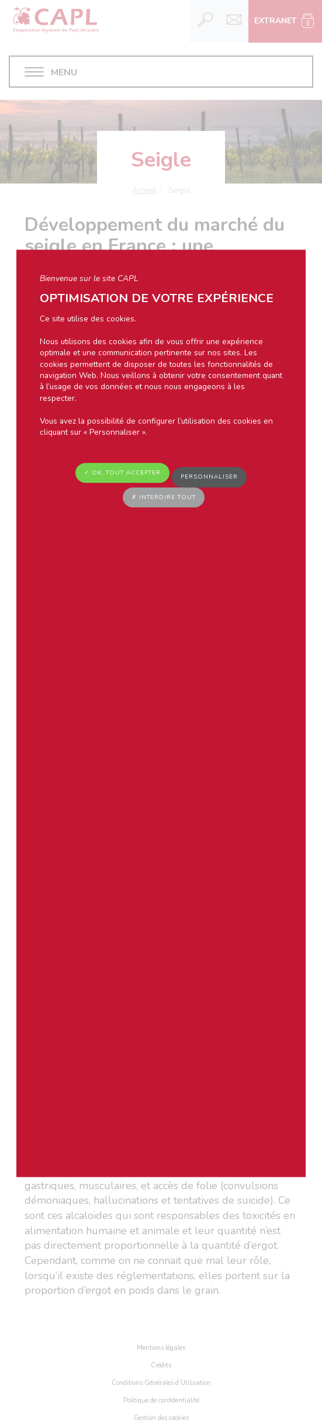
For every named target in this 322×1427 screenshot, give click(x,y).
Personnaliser (209, 477)
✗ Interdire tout (163, 497)
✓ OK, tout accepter (122, 473)
